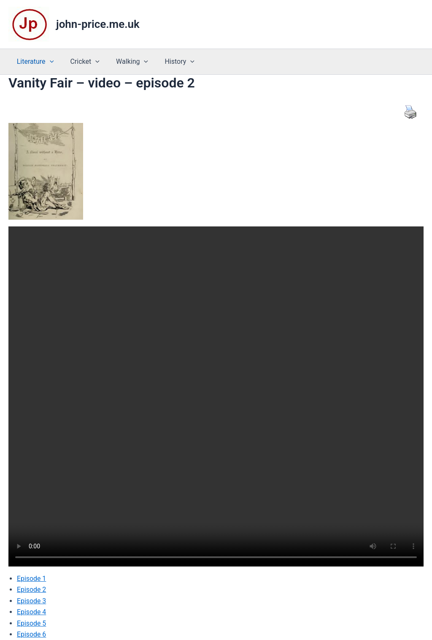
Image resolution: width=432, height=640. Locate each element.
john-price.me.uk (98, 24)
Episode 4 (31, 612)
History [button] (169, 61)
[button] (48, 61)
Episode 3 (31, 601)
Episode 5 (31, 623)
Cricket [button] (79, 61)
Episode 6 (31, 634)
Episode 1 (31, 579)
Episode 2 (31, 590)
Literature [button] (33, 61)
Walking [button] (124, 61)
